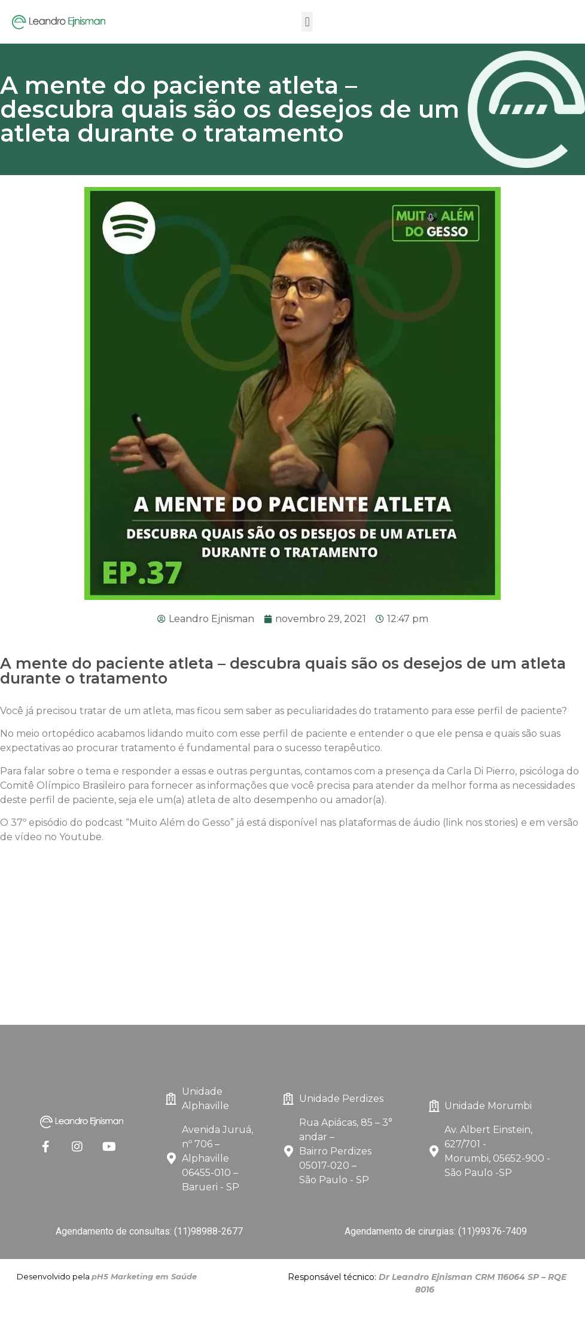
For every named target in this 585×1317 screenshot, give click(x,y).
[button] (307, 22)
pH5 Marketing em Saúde (144, 1276)
